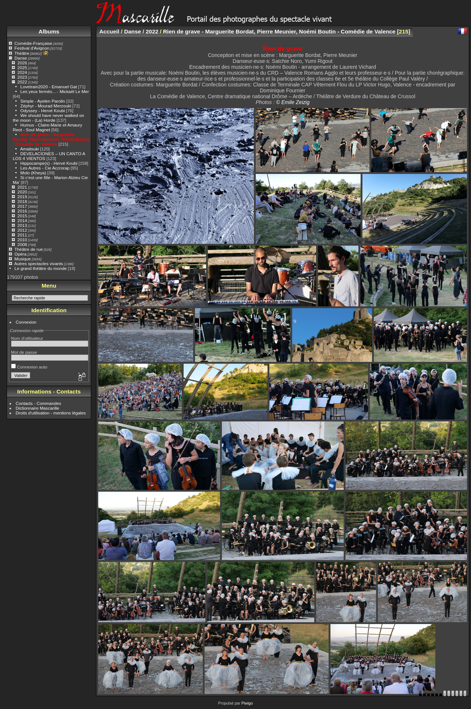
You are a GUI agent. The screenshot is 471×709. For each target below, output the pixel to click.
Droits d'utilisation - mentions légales (51, 412)
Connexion (26, 322)
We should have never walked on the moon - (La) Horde (48, 117)
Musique (22, 258)
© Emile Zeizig (292, 102)
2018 (22, 201)
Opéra (20, 254)
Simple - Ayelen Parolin (42, 101)
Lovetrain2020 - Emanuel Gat (48, 86)
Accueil (109, 31)
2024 (22, 72)
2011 (22, 234)
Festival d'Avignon (31, 48)
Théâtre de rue (28, 249)
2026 (22, 62)
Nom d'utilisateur (27, 338)
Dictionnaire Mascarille (37, 408)
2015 (22, 215)
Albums (49, 31)
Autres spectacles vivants (38, 263)
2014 (22, 220)
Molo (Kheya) (33, 172)
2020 (22, 191)
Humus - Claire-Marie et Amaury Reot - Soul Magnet (47, 127)
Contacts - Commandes (38, 403)
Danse (20, 58)
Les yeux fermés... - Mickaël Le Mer (54, 91)
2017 (22, 206)
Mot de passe (24, 352)
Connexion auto (29, 366)
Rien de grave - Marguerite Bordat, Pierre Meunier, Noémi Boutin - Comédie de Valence (51, 139)
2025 (22, 67)
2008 (22, 244)
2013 (22, 225)
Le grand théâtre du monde (40, 268)
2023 (22, 77)
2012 (22, 230)
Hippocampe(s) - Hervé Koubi (48, 163)
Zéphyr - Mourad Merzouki (45, 105)
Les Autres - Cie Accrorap (44, 167)
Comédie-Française (33, 43)
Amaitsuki (29, 148)
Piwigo (247, 703)
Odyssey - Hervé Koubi (42, 110)
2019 (22, 196)
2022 (22, 81)
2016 (22, 211)
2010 (22, 239)
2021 (22, 187)
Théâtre (21, 53)
